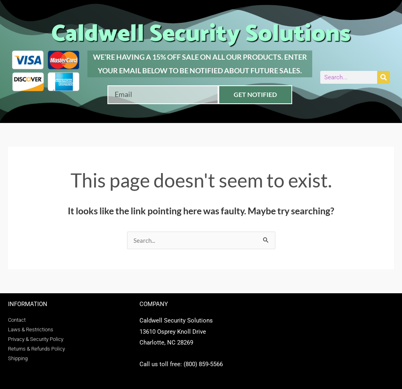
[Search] (383, 77)
